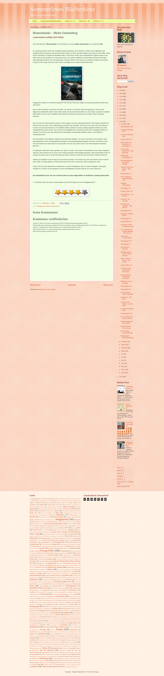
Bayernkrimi (65, 510)
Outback (50, 620)
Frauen (50, 548)
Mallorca (69, 602)
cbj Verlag (37, 664)
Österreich (59, 666)
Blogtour (33, 522)
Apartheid (38, 506)
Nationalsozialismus (54, 610)
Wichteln (73, 658)
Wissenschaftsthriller (67, 660)
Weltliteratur (60, 658)
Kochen (69, 582)
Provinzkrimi (53, 625)
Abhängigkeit (61, 498)
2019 (121, 112)
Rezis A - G (70, 21)
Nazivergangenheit (34, 612)
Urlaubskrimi (47, 654)
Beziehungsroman (34, 515)
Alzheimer (75, 502)
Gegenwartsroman (53, 555)
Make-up (49, 602)
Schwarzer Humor (73, 636)
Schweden (33, 638)
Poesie (48, 623)
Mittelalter (49, 604)
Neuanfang (54, 612)
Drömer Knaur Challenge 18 (50, 534)
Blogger (77, 517)
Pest (30, 623)
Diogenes (71, 530)
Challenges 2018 (58, 525)
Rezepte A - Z (121, 479)
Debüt (48, 206)
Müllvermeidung (75, 608)
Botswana (58, 521)
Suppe (63, 642)
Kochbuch (58, 582)
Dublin (60, 534)
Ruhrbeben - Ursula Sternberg (126, 282)
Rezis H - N (84, 21)
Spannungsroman (73, 640)
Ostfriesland (75, 619)
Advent (33, 500)
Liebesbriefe (42, 596)
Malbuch (56, 602)
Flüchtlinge (68, 546)
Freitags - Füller (34, 551)
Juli (122, 354)
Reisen (64, 627)
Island (75, 571)
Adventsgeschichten (42, 500)
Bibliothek (43, 515)
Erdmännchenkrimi (58, 538)
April (123, 363)
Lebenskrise (49, 592)
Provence (43, 625)
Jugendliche (76, 575)
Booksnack (51, 522)
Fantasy (54, 544)
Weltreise (67, 658)
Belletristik (49, 513)
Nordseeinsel (67, 614)
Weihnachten (43, 658)
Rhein (52, 629)
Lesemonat (44, 594)
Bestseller (76, 513)
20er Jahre (41, 498)
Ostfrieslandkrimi (34, 621)
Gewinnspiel (49, 559)
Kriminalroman (54, 206)
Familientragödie (46, 544)
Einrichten (46, 536)
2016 (121, 121)
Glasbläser (76, 559)
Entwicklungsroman (43, 538)
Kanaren (56, 577)
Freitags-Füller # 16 (126, 265)
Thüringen (64, 648)
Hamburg (50, 563)
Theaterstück (75, 646)
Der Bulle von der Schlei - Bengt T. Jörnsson (126, 253)
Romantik (32, 632)
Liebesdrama (50, 596)
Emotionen (75, 536)
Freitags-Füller (47, 550)
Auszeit (58, 508)
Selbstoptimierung (65, 638)
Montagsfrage (34, 606)
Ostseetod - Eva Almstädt (125, 200)
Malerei (62, 602)
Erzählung (52, 540)
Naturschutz (75, 610)
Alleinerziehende (74, 500)
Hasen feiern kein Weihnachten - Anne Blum (126, 276)
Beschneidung (67, 513)
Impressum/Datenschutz (51, 21)
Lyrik (57, 600)
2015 (121, 376)
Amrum (60, 504)
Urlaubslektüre (56, 654)
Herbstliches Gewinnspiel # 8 (129, 424)
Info (42, 571)
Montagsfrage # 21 (126, 173)
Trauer (76, 650)
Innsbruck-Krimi (49, 571)
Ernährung (76, 538)
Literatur (57, 598)
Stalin (40, 642)
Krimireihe (33, 588)
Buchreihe (76, 524)
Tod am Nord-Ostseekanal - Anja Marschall (127, 150)
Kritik (52, 588)
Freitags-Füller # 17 (126, 221)
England (32, 538)
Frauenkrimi (65, 548)
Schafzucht (76, 634)
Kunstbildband (76, 588)
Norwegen (43, 617)
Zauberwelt (44, 662)
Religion (71, 627)
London (72, 598)
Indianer (31, 571)
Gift (70, 559)
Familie (75, 540)
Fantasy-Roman (63, 544)
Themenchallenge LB (35, 648)
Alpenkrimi (54, 502)
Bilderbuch (60, 515)
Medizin (76, 602)
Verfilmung (32, 656)
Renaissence (34, 629)
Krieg (59, 584)
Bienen (51, 515)
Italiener (48, 573)
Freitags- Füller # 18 (127, 191)
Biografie (32, 517)
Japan (46, 575)
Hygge (58, 569)
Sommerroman (55, 640)
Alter (68, 502)
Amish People (51, 504)
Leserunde (62, 594)
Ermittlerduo (68, 538)
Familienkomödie (73, 542)
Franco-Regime (76, 546)
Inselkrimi (58, 571)
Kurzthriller (64, 590)
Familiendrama (33, 542)
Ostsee (43, 621)
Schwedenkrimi (42, 638)
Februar (123, 369)
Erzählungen (61, 540)
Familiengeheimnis (46, 542)
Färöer (78, 551)
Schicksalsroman (41, 636)
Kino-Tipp (61, 579)
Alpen (47, 502)
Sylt (76, 642)
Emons (67, 536)
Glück (40, 561)
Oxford (55, 620)
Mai (122, 360)
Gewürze (58, 559)
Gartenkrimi (47, 553)
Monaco (64, 604)
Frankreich (41, 548)
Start (35, 21)
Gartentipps (55, 553)
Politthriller (63, 623)
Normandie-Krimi (34, 616)
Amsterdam (68, 504)
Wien (79, 658)
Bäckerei (32, 525)
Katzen (72, 577)
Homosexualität (33, 569)
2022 (121, 103)
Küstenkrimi (73, 590)
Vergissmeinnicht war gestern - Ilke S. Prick (127, 168)
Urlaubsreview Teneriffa (125, 248)
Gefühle (43, 555)
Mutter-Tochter (58, 606)
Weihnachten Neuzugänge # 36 (126, 156)
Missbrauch (40, 604)
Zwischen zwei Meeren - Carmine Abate (127, 303)
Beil (43, 513)
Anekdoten (75, 504)
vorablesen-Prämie (47, 666)
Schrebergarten (61, 636)
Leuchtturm (69, 594)
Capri (43, 526)
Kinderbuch (34, 580)
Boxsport (71, 521)
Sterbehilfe (45, 642)
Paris (60, 621)
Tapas (77, 644)
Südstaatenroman (58, 644)
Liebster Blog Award (74, 596)
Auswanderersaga (50, 508)
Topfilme (62, 650)
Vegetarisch (74, 654)
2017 (121, 118)
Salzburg (63, 634)
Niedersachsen (33, 614)
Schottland (52, 636)
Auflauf (77, 506)
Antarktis (32, 506)
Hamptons (58, 563)
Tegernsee (49, 646)
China (71, 526)
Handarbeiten (67, 563)
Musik (44, 606)
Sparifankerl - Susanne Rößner (126, 237)
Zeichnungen (52, 662)
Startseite (72, 285)
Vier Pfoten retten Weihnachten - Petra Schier (126, 270)
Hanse (31, 565)
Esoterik (69, 540)
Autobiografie (65, 509)
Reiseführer (55, 627)
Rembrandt (77, 627)
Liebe (76, 594)
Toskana (69, 650)
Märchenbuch (65, 608)
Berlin (57, 513)
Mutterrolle (66, 606)
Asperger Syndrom (47, 506)
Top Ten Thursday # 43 (129, 406)
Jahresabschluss (65, 573)
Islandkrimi (33, 573)
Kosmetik (32, 584)
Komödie (76, 581)
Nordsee (58, 614)
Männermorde (47, 608)
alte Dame (69, 662)
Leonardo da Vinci (34, 594)
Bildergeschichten (74, 515)
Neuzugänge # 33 (126, 244)
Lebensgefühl (41, 592)
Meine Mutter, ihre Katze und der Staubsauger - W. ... (127, 144)
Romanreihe (73, 629)
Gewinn (32, 559)
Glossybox (33, 561)
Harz (36, 565)
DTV (66, 528)
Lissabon (38, 598)
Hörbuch (76, 569)
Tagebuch (71, 644)
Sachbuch (41, 634)
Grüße (37, 563)
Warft (79, 656)
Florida (52, 546)
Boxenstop (65, 521)
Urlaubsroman (65, 654)
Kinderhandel (46, 579)
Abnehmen (68, 498)
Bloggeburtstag (69, 517)
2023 (121, 100)
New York (76, 612)
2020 (121, 109)
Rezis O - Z (98, 21)
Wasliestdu (34, 658)
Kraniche (39, 583)
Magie (36, 602)
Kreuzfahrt (53, 583)
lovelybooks (58, 664)
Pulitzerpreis (75, 625)
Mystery (73, 606)
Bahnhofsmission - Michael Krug (126, 327)
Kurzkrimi (55, 590)
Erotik (31, 540)
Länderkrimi (64, 600)
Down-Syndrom (38, 532)
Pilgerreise (42, 623)
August (123, 351)
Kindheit (54, 579)
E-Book (75, 534)
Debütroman (35, 530)
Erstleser (45, 540)
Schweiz (50, 638)
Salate (56, 634)
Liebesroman (60, 596)
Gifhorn (65, 559)
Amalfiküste (33, 504)
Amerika (41, 504)
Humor (49, 569)
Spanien (64, 640)
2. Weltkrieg (33, 498)
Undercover (76, 652)
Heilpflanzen (50, 565)
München (32, 610)
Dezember (124, 124)
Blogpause (77, 519)
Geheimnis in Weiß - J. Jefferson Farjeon (127, 225)
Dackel (73, 527)
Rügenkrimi (33, 634)
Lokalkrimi (64, 598)
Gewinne (40, 559)
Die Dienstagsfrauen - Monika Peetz (127, 322)
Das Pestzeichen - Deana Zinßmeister (127, 293)
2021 (121, 106)
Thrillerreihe (55, 648)
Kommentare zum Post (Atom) (46, 289)
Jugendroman (42, 577)
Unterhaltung (33, 654)
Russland (58, 631)
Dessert (43, 529)
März (123, 366)
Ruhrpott (52, 631)
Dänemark (67, 534)
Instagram (120, 476)
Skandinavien (33, 640)
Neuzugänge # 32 (126, 289)
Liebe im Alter (33, 596)
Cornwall (47, 528)
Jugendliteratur (33, 577)
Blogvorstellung (42, 521)
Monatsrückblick (73, 604)
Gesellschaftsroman (67, 557)
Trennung (44, 652)
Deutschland (50, 530)
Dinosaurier (64, 529)
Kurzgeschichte (35, 590)
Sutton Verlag (70, 642)
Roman (59, 629)
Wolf (31, 662)
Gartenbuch (39, 553)
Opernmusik (56, 618)
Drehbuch (46, 532)
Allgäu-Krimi (39, 502)
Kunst (67, 588)
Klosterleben (49, 581)
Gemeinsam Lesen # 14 (129, 387)
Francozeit (33, 548)
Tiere (70, 648)
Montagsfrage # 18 (126, 286)
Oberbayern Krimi (74, 616)
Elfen (60, 536)
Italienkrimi (56, 573)
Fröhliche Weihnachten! (125, 184)
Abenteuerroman (50, 498)
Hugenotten (42, 569)
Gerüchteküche (56, 557)
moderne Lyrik (74, 664)
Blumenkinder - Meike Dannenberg (127, 336)
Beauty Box (33, 513)
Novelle (52, 617)
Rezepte (43, 630)
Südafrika (32, 644)
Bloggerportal (41, 206)
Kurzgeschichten (46, 590)
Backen (32, 511)
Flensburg (46, 546)
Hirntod (31, 567)
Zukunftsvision (61, 662)
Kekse (77, 577)
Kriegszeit (76, 584)
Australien (41, 508)
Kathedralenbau (64, 577)
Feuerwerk (71, 544)
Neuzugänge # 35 (126, 188)
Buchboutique (48, 524)
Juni (122, 357)
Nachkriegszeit (41, 610)
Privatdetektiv (33, 625)
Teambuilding (33, 646)
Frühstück (73, 551)
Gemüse (39, 557)
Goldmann (47, 561)
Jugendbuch (65, 575)
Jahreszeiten (75, 573)
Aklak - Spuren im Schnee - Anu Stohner (126, 260)
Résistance (65, 631)
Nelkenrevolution (44, 612)
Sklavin (47, 640)
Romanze (39, 631)
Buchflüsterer (60, 524)
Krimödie (45, 588)
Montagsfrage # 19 (126, 241)
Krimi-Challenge (44, 586)
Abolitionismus (76, 498)
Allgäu (31, 502)
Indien (37, 571)
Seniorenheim (74, 638)
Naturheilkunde (66, 610)
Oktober (123, 344)
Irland (64, 571)
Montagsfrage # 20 (126, 210)
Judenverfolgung (55, 575)
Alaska (57, 500)
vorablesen (33, 667)
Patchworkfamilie (68, 620)
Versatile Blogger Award (43, 656)
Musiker (51, 606)
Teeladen (41, 646)
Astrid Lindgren (57, 506)
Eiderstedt (32, 536)
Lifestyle (32, 598)
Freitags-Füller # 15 (126, 313)
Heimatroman (59, 565)
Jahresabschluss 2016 (127, 126)
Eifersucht (39, 536)
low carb (66, 664)
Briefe (32, 523)
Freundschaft (64, 551)
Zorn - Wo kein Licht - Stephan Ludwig (127, 317)
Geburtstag (62, 553)
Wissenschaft (56, 660)
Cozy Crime (55, 527)
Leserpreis (55, 594)
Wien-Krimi (34, 660)
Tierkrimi (78, 648)
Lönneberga (72, 600)
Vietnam (60, 656)
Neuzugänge (64, 613)
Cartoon (49, 526)
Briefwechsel (39, 523)
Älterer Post (108, 285)
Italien (40, 573)
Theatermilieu (65, 646)
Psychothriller (64, 625)
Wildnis (41, 660)
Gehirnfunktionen (67, 555)
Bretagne (78, 522)
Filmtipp (78, 544)
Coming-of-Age (38, 528)
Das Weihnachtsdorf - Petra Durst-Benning (127, 162)
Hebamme (42, 565)
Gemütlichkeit (47, 557)
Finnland (33, 546)
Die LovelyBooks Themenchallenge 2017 (127, 178)
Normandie (76, 614)
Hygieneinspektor (67, 569)
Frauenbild (57, 548)
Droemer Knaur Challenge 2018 (61, 532)
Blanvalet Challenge (57, 517)
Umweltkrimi (68, 652)
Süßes (66, 644)
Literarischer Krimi (48, 598)
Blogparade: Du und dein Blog (129, 444)
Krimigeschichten (57, 586)
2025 (121, 93)
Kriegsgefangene (67, 583)
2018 (121, 115)
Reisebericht (46, 627)
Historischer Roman (55, 567)
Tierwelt (34, 650)
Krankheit (46, 584)
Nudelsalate (65, 616)
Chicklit (66, 525)
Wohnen (77, 660)
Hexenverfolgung (74, 565)
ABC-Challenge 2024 (123, 486)
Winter (48, 660)
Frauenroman (74, 548)
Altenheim (62, 502)
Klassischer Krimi (40, 581)
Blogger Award (34, 519)
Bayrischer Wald (75, 510)
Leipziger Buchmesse (73, 592)
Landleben (32, 592)
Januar (123, 372)
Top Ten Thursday (47, 650)
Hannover (75, 563)
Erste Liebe (38, 540)
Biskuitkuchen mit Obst (43, 517)
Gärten (43, 563)
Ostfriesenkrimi (65, 619)
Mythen (40, 608)
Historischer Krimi (40, 567)
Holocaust (76, 567)
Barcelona (40, 511)
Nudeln (58, 616)
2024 (121, 96)
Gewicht (77, 557)
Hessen (66, 565)
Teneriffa (57, 646)
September (124, 348)
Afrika (51, 500)
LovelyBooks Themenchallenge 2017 (45, 600)
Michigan (32, 604)
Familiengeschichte (59, 542)
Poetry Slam (55, 623)
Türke (55, 652)
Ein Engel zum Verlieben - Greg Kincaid (126, 205)
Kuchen (62, 588)
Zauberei (37, 662)
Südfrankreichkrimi (40, 644)
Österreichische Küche (70, 666)
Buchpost (69, 523)
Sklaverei (41, 640)
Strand (57, 642)
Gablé (32, 553)
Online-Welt (43, 618)
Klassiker (69, 579)
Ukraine (61, 652)
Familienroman (34, 544)
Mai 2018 (42, 602)
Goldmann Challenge (59, 561)
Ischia (70, 571)
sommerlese (122, 65)
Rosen (45, 632)
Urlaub (40, 654)
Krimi (32, 586)
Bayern (57, 511)
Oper (49, 618)
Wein (53, 658)
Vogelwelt (67, 656)
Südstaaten (49, 644)
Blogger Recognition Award (46, 519)
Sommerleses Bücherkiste (62, 9)
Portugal (70, 623)
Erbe (51, 538)
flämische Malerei (48, 664)
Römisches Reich (74, 631)
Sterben (52, 642)
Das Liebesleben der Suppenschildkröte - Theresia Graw (127, 231)
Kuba (57, 588)
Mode (56, 604)
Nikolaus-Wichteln (49, 614)
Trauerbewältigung (34, 652)
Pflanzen (35, 623)
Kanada (50, 577)
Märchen (55, 608)
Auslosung (33, 509)
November (124, 341)
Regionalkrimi (35, 627)
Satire (69, 634)
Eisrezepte (54, 536)
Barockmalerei (48, 510)
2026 (121, 90)
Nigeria (40, 614)
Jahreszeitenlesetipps (36, 575)
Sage (51, 634)
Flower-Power (59, 546)
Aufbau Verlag (67, 507)
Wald (74, 656)
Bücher (38, 526)
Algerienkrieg (65, 500)
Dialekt (57, 529)
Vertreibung (53, 656)
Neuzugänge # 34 (126, 218)
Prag (77, 623)
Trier (50, 652)
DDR (61, 528)
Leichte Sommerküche (60, 592)
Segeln (56, 638)
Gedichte (70, 553)
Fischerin (40, 546)
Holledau (69, 567)
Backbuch (75, 509)
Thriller (44, 648)
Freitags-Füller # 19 (126, 139)
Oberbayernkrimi (34, 618)
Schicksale (32, 636)
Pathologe (76, 620)
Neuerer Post (35, 285)
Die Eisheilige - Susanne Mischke (126, 332)
